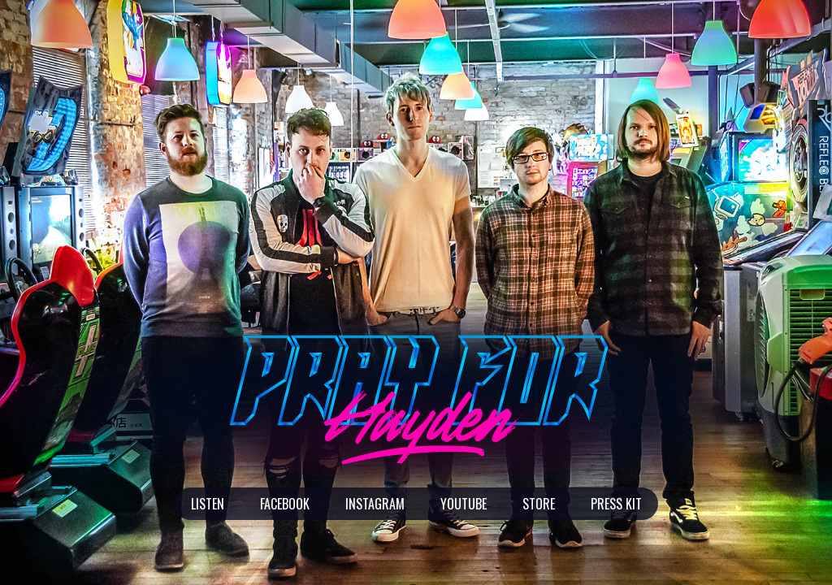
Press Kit (616, 504)
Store (538, 504)
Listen (207, 504)
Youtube (463, 504)
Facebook (285, 504)
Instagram (375, 504)
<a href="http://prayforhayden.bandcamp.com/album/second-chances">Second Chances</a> (661, 57)
